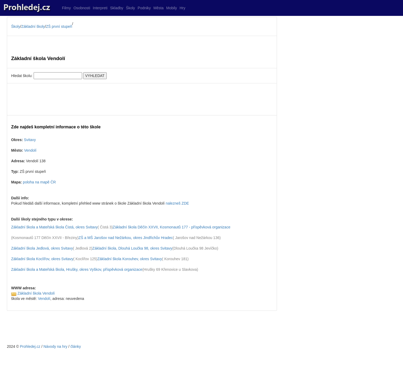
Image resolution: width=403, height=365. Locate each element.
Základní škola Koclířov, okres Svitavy (42, 259)
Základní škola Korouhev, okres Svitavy (129, 259)
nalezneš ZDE (177, 203)
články (75, 346)
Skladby (116, 8)
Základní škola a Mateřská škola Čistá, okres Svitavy (54, 227)
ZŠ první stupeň (59, 26)
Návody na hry (55, 346)
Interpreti (100, 8)
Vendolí (30, 150)
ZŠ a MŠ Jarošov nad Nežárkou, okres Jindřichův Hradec (125, 238)
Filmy (66, 8)
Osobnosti (81, 8)
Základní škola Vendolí (36, 293)
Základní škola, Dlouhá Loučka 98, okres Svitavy (132, 248)
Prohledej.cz (30, 346)
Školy (130, 8)
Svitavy (30, 140)
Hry (182, 8)
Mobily (171, 8)
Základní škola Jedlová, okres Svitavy (42, 248)
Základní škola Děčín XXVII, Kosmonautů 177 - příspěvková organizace (171, 227)
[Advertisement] (142, 99)
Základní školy (33, 26)
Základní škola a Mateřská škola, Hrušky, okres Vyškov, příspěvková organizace (76, 269)
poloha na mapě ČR (39, 182)
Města (159, 8)
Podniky (144, 8)
